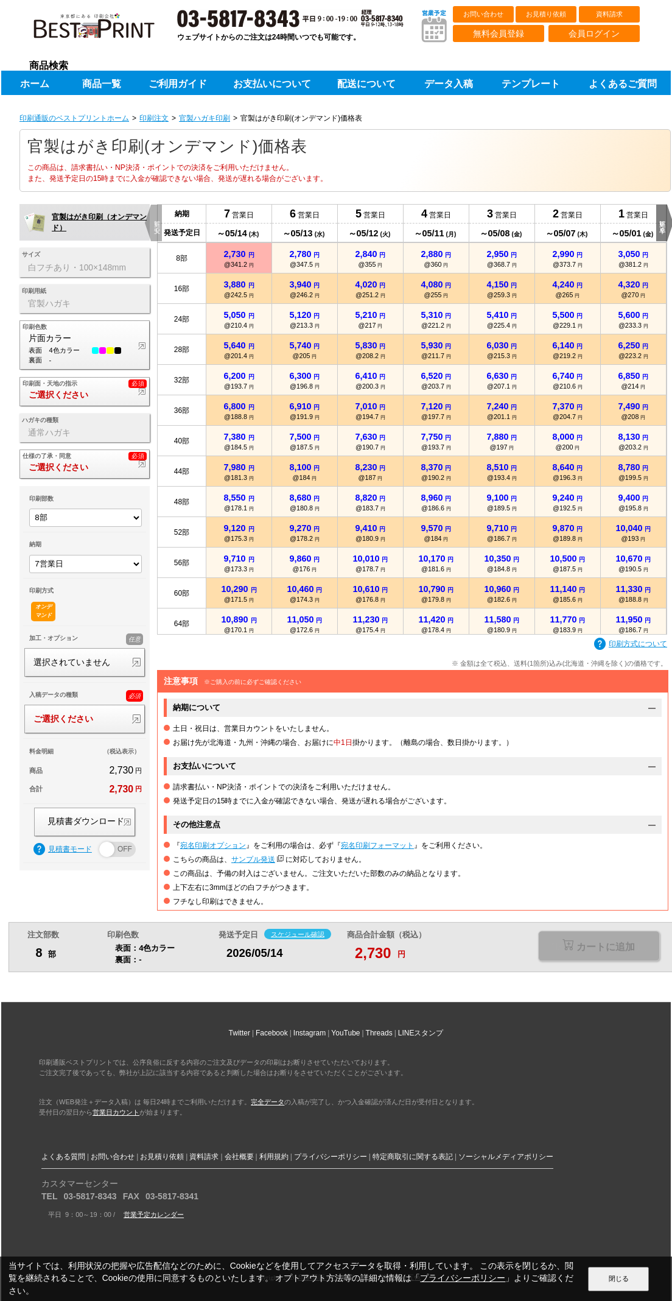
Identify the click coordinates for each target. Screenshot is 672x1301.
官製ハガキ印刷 (204, 118)
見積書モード (62, 850)
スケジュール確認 (297, 933)
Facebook (272, 1033)
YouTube (345, 1033)
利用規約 (274, 1156)
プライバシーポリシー (330, 1156)
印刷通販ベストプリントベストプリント (104, 30)
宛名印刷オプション (213, 845)
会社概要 (239, 1156)
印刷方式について (630, 644)
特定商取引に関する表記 (413, 1156)
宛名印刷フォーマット (377, 845)
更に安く (156, 223)
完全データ (267, 1101)
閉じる (619, 1278)
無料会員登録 (498, 33)
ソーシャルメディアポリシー (505, 1156)
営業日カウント (116, 1112)
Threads (379, 1033)
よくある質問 (63, 1156)
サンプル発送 (253, 859)
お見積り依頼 (546, 14)
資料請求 (609, 14)
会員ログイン (594, 33)
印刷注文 (154, 118)
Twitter (239, 1033)
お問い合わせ (483, 14)
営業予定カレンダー (154, 1214)
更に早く (662, 223)
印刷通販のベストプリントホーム (74, 118)
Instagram (309, 1033)
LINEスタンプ (421, 1033)
